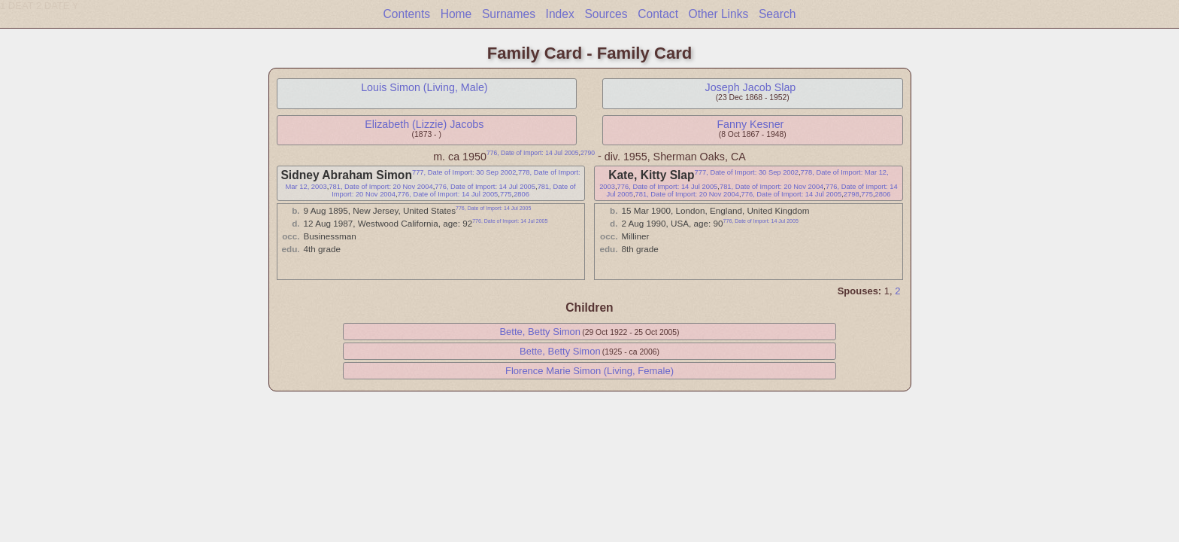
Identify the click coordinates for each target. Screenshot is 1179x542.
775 (506, 194)
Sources (605, 14)
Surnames (508, 14)
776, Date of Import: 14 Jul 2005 (532, 153)
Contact (658, 14)
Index (560, 14)
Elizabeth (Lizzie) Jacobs (424, 124)
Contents (406, 14)
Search (777, 14)
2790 (587, 153)
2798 (851, 194)
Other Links (719, 14)
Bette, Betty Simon (539, 331)
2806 (521, 194)
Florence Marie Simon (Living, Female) (589, 370)
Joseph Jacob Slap (750, 87)
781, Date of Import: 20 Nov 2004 (380, 186)
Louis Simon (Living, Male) (424, 87)
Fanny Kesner (750, 124)
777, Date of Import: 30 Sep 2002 (464, 172)
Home (456, 14)
